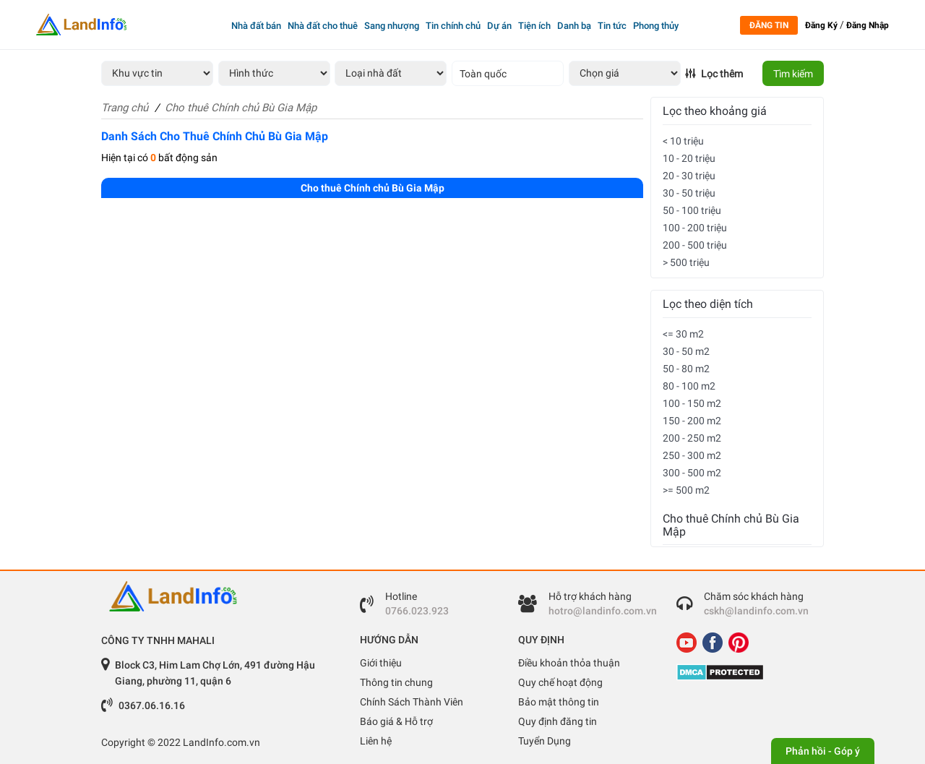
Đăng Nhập (867, 25)
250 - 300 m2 (692, 455)
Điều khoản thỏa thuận (569, 663)
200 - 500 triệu (695, 245)
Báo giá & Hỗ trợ (396, 721)
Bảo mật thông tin (558, 702)
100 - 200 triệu (695, 227)
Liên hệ (376, 741)
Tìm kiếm (793, 74)
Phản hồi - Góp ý (823, 751)
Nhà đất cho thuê (323, 25)
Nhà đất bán (256, 25)
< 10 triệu (683, 141)
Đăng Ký (821, 25)
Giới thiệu (381, 663)
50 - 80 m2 (686, 368)
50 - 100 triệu (692, 210)
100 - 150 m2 (692, 403)
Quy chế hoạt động (560, 682)
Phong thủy (656, 25)
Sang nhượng (391, 25)
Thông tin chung (396, 682)
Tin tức (612, 25)
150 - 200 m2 (692, 420)
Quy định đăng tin (557, 721)
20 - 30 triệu (689, 175)
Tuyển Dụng (544, 741)
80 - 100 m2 (689, 386)
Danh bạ (574, 25)
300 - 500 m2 (692, 472)
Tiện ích (534, 25)
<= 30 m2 (683, 334)
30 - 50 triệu (689, 193)
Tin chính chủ (453, 25)
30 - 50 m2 (686, 351)
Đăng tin (768, 25)
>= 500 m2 (686, 490)
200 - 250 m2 (692, 438)
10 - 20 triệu (689, 158)
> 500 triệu (686, 262)
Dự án (499, 25)
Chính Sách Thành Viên (411, 702)
